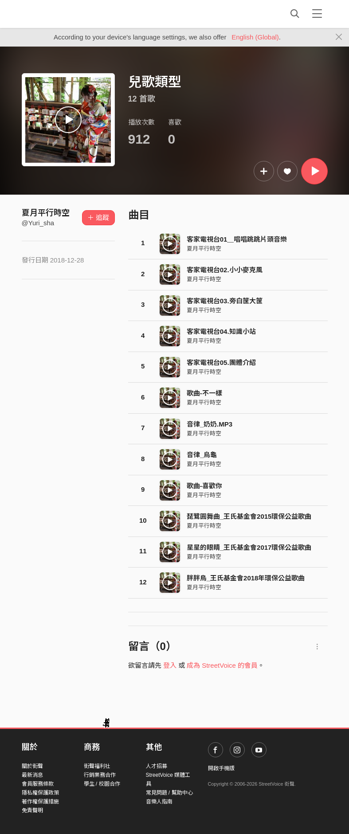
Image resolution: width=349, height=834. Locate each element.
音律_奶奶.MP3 (209, 424)
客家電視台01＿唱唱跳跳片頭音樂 (237, 239)
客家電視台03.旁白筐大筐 (225, 301)
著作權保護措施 (40, 802)
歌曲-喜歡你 (204, 485)
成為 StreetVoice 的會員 (222, 665)
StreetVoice (58, 13)
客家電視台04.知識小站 (221, 331)
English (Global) (255, 37)
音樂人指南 (159, 802)
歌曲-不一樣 (204, 393)
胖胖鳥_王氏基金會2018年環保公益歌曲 (246, 578)
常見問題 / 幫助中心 (169, 793)
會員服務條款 (38, 784)
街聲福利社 (97, 766)
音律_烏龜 (202, 454)
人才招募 (156, 766)
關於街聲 (32, 766)
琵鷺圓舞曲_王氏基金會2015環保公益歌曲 (249, 516)
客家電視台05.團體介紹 (221, 362)
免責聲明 (32, 810)
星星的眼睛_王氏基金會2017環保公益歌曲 (249, 547)
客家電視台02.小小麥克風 (225, 270)
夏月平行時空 (46, 212)
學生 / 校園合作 (102, 784)
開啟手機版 (221, 768)
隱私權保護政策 (40, 793)
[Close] (339, 37)
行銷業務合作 (100, 775)
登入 (169, 665)
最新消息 (32, 775)
